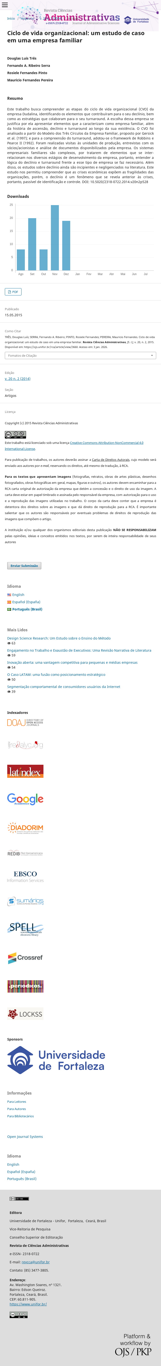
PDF (15, 292)
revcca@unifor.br (36, 1262)
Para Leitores (16, 1101)
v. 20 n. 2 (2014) (51, 18)
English (18, 594)
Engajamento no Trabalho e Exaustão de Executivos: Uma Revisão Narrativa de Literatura (79, 650)
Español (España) (26, 602)
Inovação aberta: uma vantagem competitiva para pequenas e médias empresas (72, 662)
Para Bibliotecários (20, 1116)
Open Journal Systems (25, 1136)
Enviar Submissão (24, 565)
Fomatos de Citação (22, 355)
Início (11, 18)
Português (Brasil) (21, 1178)
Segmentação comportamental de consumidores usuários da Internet (63, 686)
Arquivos (27, 18)
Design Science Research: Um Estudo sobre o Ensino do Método (59, 638)
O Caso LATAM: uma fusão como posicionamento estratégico (56, 674)
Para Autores (16, 1109)
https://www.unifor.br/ (28, 1304)
